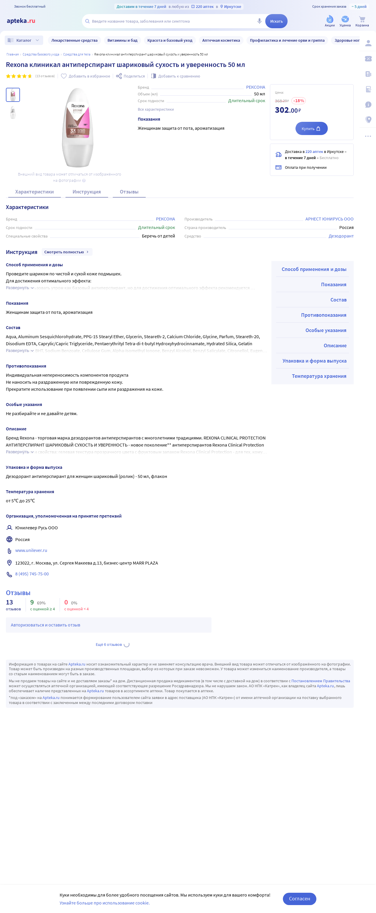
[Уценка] (345, 22)
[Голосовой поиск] (259, 21)
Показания (334, 284)
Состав (338, 299)
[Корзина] (362, 22)
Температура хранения (319, 376)
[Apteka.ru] (26, 21)
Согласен (299, 898)
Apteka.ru (76, 664)
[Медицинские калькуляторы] (368, 89)
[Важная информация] (368, 104)
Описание (335, 345)
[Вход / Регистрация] (368, 43)
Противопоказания (324, 314)
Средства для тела (76, 54)
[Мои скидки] (368, 58)
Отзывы (129, 191)
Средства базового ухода (41, 54)
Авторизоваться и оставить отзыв (45, 625)
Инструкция (87, 191)
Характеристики (34, 191)
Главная (12, 54)
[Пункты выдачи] (368, 119)
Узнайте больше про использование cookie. (105, 903)
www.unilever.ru (31, 550)
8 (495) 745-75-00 (32, 574)
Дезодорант (341, 236)
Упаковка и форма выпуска (315, 360)
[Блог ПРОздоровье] (368, 74)
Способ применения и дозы (314, 269)
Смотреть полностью (67, 252)
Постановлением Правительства (320, 680)
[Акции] (330, 22)
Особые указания (326, 330)
